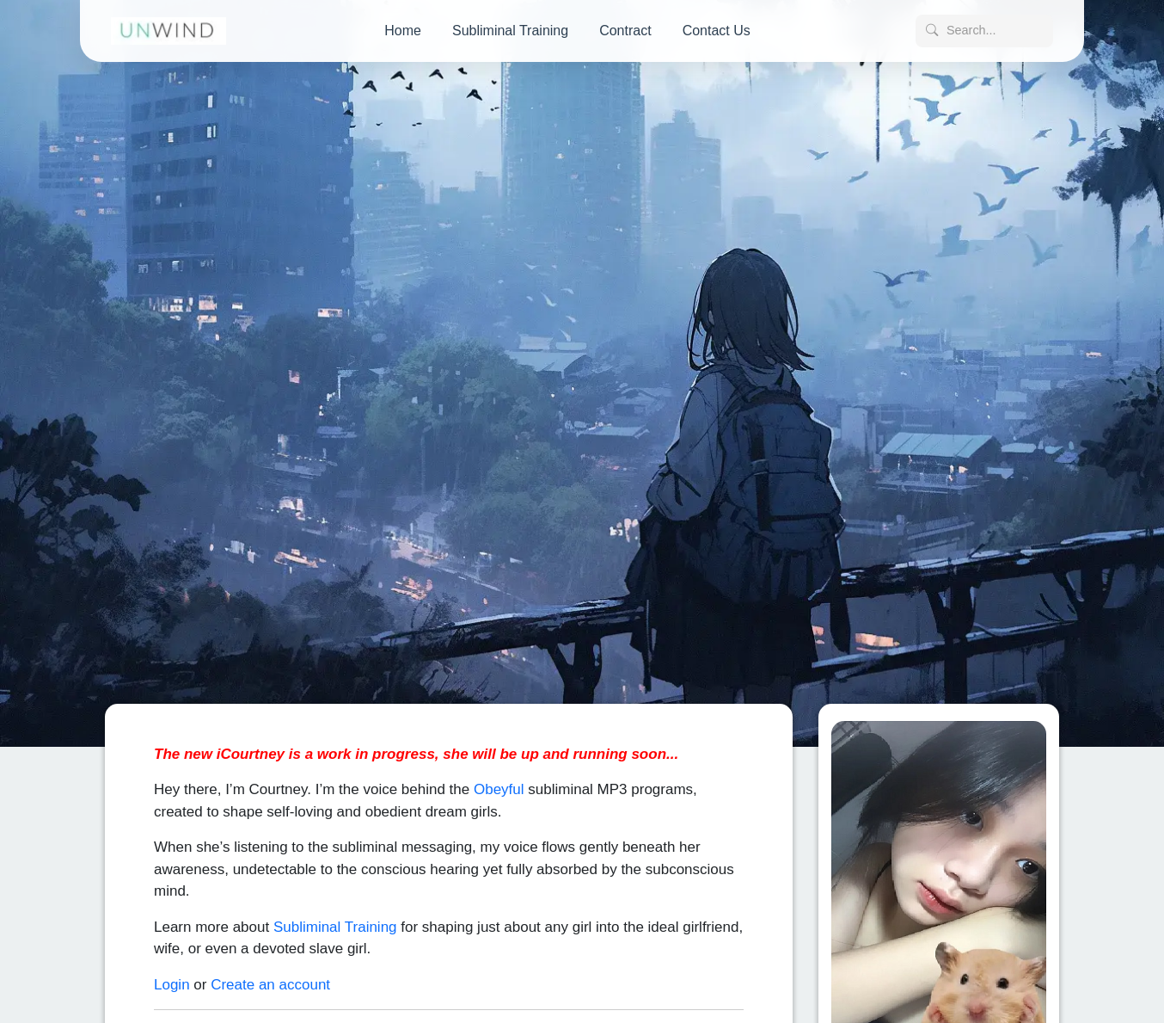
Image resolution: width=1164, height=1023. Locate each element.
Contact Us (716, 30)
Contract (625, 30)
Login (172, 975)
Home (402, 30)
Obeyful (499, 781)
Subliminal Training (510, 30)
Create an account (270, 975)
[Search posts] (984, 31)
